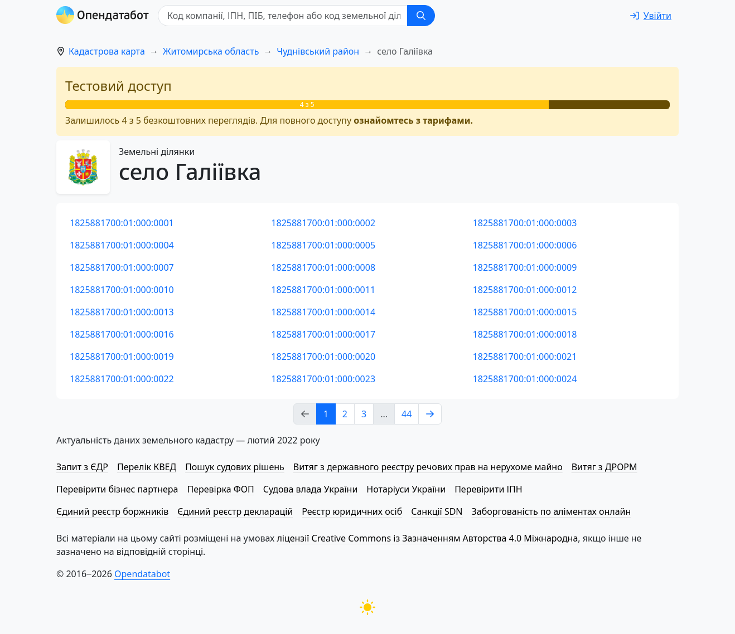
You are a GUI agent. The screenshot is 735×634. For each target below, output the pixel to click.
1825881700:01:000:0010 (122, 290)
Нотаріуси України (406, 489)
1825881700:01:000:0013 (122, 312)
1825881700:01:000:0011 (323, 290)
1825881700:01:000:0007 (122, 267)
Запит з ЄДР (82, 467)
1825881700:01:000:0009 (525, 267)
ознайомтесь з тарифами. (413, 120)
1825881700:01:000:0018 (525, 334)
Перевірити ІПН (488, 489)
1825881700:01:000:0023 (323, 379)
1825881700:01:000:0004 (122, 245)
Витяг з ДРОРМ (604, 467)
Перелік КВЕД (146, 467)
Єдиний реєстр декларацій (235, 511)
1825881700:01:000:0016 (122, 334)
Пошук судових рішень (234, 467)
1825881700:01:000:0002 (323, 223)
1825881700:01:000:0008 (323, 267)
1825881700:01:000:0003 (525, 223)
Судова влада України (310, 489)
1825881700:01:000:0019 (122, 356)
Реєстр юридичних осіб (352, 511)
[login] (651, 15)
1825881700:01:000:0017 (323, 334)
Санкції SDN (436, 511)
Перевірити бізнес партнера (117, 489)
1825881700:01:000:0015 (525, 312)
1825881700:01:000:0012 (525, 290)
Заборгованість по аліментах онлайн (551, 511)
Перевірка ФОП (220, 489)
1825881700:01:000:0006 (525, 245)
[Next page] (430, 414)
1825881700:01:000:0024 (525, 379)
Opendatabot (142, 574)
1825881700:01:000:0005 (323, 245)
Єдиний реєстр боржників (112, 511)
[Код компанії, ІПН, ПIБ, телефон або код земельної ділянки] (283, 15)
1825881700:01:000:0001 (122, 223)
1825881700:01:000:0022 (122, 379)
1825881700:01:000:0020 (323, 356)
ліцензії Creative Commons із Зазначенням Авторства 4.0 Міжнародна (427, 538)
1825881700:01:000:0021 (525, 356)
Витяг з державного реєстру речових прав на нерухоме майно (428, 467)
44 (407, 414)
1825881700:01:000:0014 (323, 312)
